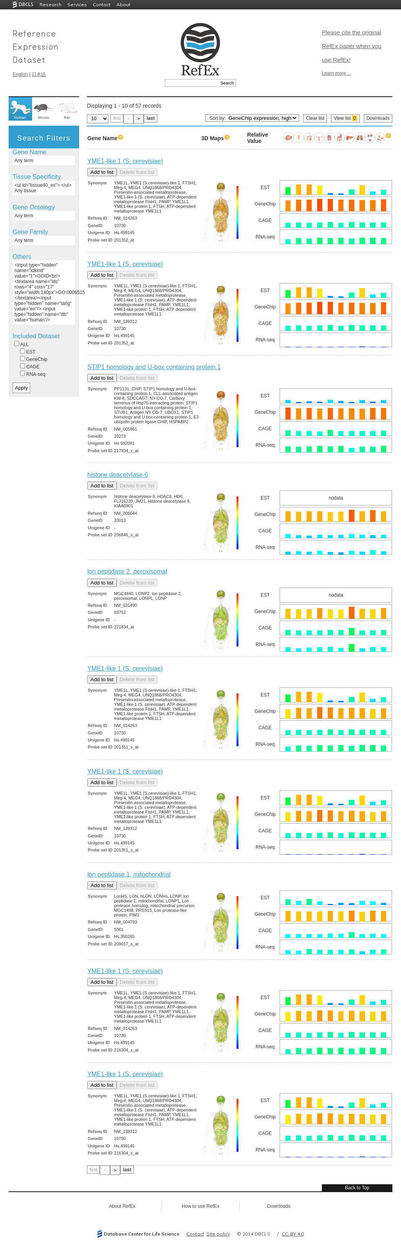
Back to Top (357, 1188)
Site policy (218, 1234)
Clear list (315, 118)
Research (50, 4)
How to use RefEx (200, 1206)
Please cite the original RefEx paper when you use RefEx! (351, 46)
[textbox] (191, 83)
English (20, 74)
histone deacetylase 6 (117, 474)
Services (77, 4)
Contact (101, 4)
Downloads (378, 118)
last (150, 118)
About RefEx (122, 1206)
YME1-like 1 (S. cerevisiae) (125, 161)
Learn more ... (336, 73)
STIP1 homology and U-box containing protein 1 (154, 367)
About (123, 4)
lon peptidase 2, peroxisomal (127, 571)
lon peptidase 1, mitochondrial (129, 874)
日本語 (39, 74)
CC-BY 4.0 (293, 1234)
